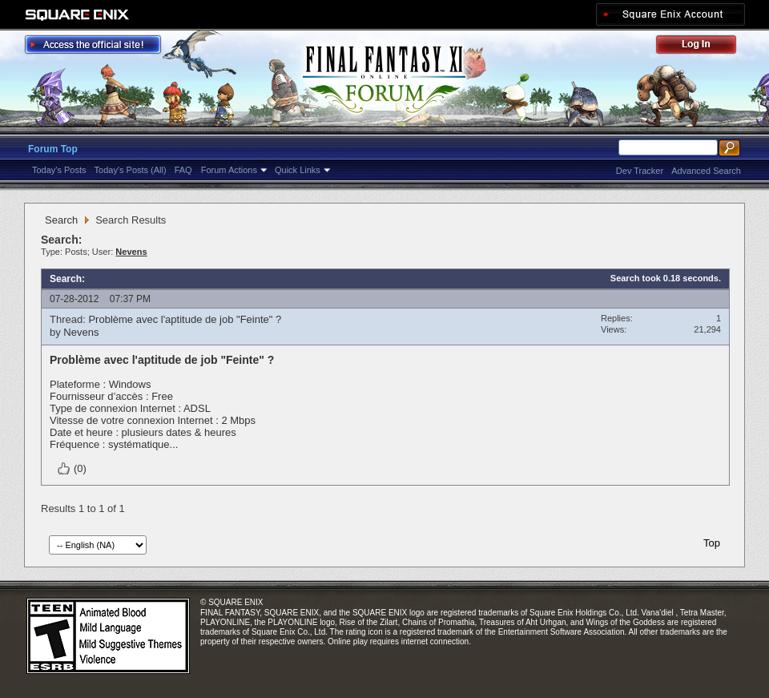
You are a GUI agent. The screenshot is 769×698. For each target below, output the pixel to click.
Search (61, 220)
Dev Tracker (639, 171)
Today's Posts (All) (131, 170)
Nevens (81, 332)
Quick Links (297, 170)
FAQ (183, 170)
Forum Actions (229, 170)
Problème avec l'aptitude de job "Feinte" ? (184, 319)
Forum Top (53, 149)
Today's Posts (59, 170)
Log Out (704, 46)
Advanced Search (706, 171)
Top (711, 543)
